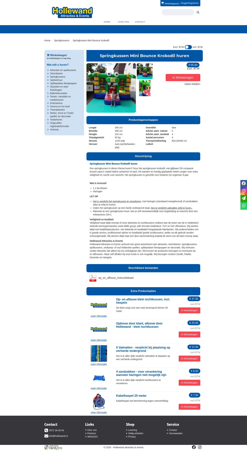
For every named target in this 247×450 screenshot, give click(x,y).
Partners (91, 433)
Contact (140, 22)
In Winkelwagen (182, 77)
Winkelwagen (57, 55)
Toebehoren (56, 119)
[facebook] (194, 447)
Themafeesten (57, 109)
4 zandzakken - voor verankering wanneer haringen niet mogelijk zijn (141, 373)
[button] (89, 88)
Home (107, 22)
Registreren (193, 3)
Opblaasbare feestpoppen (63, 83)
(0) (170, 3)
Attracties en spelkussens (63, 70)
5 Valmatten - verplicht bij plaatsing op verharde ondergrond (143, 349)
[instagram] (200, 447)
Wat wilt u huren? (58, 64)
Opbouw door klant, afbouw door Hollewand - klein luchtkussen (139, 325)
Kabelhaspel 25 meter (131, 395)
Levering (132, 430)
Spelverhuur (56, 80)
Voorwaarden (176, 433)
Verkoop (54, 129)
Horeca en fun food (60, 106)
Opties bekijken (192, 84)
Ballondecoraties (58, 93)
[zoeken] (198, 12)
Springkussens (61, 40)
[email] (243, 198)
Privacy (132, 436)
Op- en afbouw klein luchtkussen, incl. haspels (143, 301)
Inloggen (184, 3)
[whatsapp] (243, 206)
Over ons (123, 22)
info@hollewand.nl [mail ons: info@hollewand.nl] (58, 436)
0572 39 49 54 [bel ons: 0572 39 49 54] (56, 430)
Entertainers (56, 103)
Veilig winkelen (135, 433)
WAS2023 (92, 436)
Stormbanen (56, 73)
